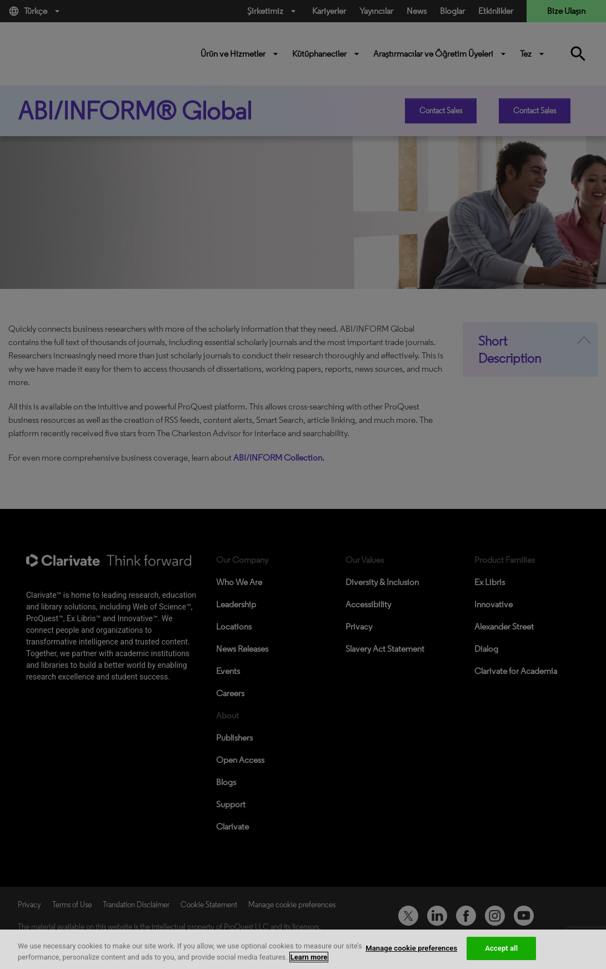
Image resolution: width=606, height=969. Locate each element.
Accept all (501, 948)
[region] (303, 949)
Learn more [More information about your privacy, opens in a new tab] (309, 957)
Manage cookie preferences (411, 948)
